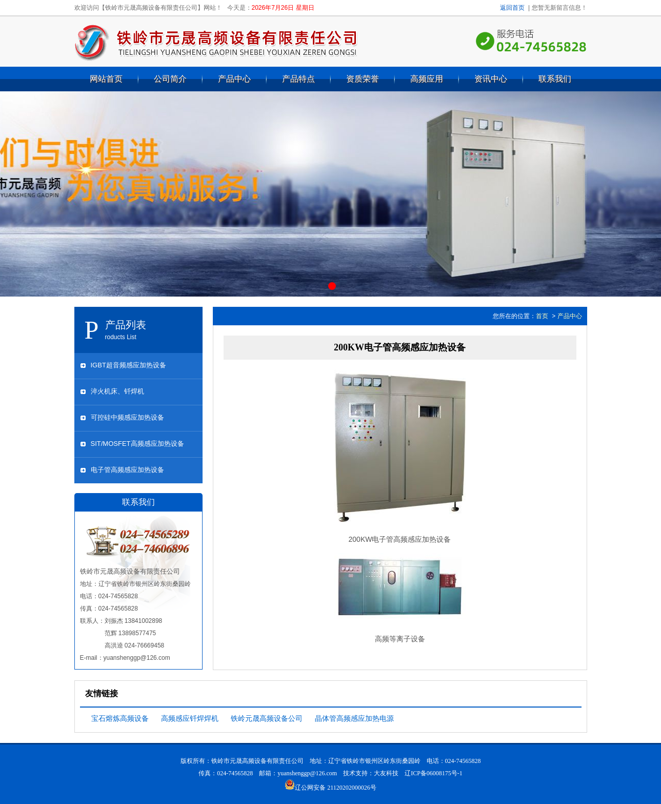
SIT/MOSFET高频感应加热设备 (137, 443)
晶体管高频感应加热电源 (354, 718)
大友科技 (386, 773)
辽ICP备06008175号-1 (434, 773)
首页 (542, 316)
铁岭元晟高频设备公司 (267, 718)
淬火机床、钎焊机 (117, 391)
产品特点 (298, 78)
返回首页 (512, 7)
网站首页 (106, 78)
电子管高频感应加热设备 (127, 470)
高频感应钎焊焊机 (189, 718)
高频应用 (426, 78)
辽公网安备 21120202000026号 (330, 787)
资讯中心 (490, 78)
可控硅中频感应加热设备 (127, 417)
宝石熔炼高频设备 (120, 718)
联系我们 (554, 78)
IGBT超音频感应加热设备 (128, 365)
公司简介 (170, 78)
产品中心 (234, 78)
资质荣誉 (362, 78)
